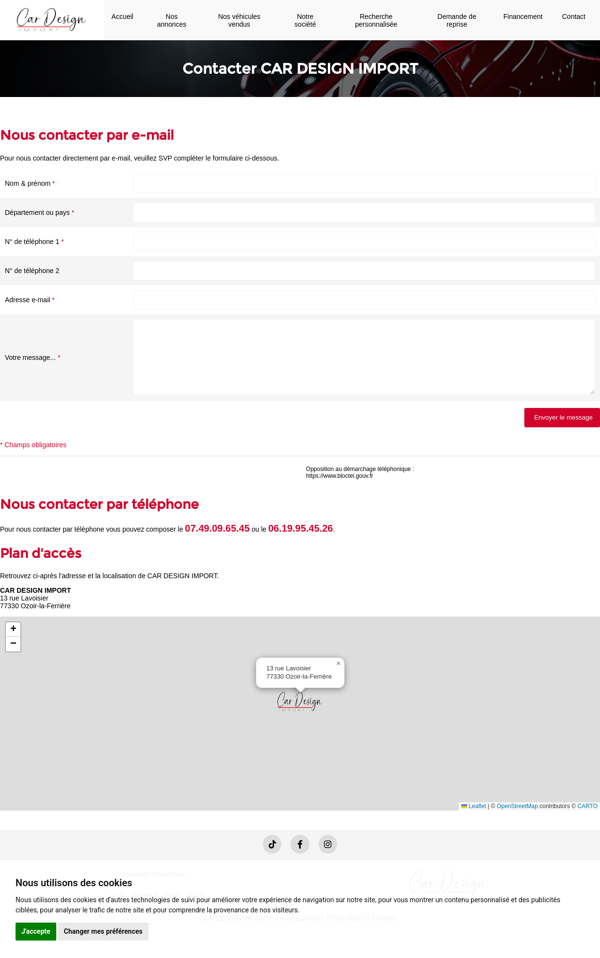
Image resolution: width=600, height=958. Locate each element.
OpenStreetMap (517, 820)
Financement (523, 16)
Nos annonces (172, 20)
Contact (573, 16)
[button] (300, 716)
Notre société (305, 20)
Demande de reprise (457, 20)
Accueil (122, 16)
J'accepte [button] (35, 931)
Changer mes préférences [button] (103, 931)
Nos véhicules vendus (239, 20)
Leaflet (473, 820)
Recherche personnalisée (376, 20)
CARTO (587, 820)
